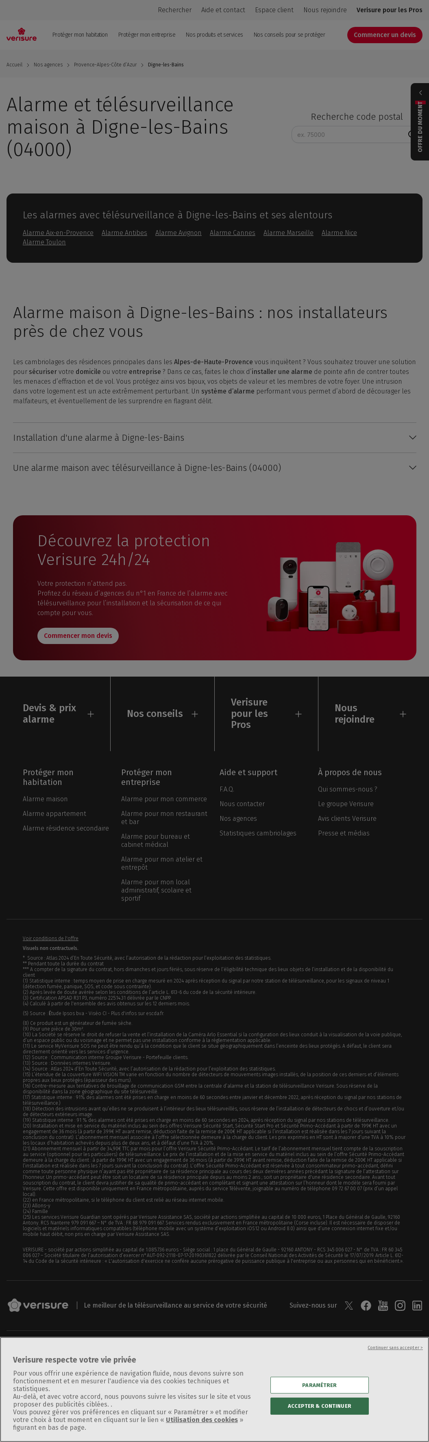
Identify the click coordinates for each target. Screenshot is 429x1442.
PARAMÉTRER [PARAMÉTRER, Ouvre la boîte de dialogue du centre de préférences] (319, 1397)
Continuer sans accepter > (395, 1360)
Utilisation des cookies (202, 1431)
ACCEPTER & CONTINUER (319, 1418)
